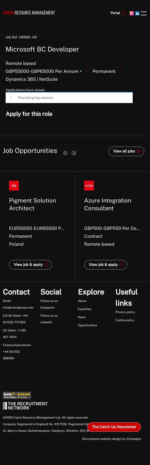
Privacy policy (125, 312)
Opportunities (87, 325)
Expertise (84, 309)
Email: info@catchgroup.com (17, 304)
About (82, 301)
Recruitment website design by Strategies (111, 439)
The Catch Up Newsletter (114, 427)
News (82, 317)
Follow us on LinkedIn (49, 319)
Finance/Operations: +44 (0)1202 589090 (17, 351)
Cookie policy (124, 320)
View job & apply (28, 264)
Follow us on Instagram (49, 304)
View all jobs (124, 151)
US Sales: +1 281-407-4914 (15, 334)
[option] (37, 227)
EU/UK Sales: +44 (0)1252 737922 (15, 319)
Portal (115, 13)
